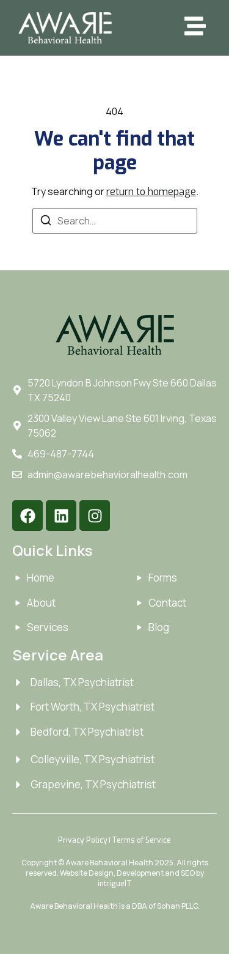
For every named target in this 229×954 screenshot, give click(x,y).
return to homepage (151, 191)
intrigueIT (115, 884)
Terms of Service (141, 840)
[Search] (46, 222)
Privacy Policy (82, 840)
